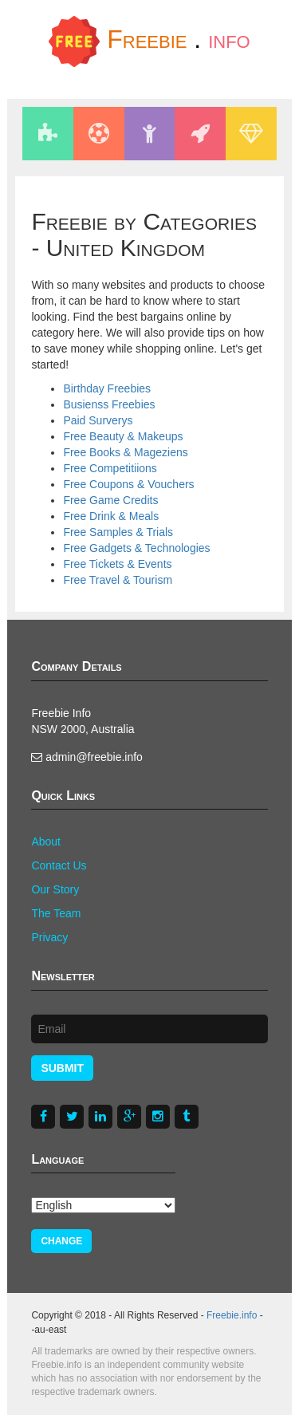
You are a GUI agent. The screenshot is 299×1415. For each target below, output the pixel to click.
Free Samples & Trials (118, 532)
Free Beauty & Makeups (123, 436)
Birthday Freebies (107, 388)
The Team (56, 913)
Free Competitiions (110, 468)
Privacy (49, 937)
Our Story (55, 889)
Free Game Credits (110, 500)
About (46, 841)
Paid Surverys (97, 420)
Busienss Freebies (109, 404)
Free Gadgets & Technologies (136, 548)
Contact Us (58, 865)
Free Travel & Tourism (117, 579)
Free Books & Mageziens (125, 452)
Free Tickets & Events (117, 564)
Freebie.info (232, 1315)
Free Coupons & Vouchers (128, 484)
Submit (62, 1068)
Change (61, 1241)
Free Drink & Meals (111, 516)
